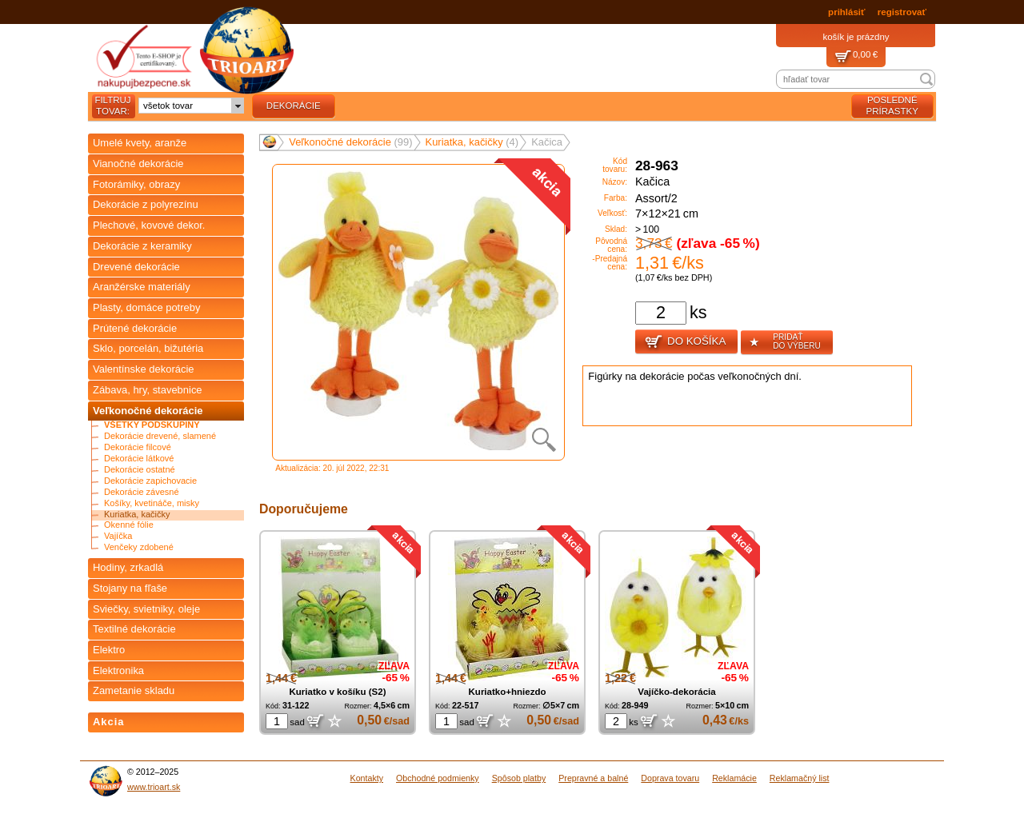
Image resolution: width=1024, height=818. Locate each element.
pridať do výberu (784, 343)
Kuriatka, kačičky (137, 514)
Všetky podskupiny (152, 425)
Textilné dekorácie (134, 629)
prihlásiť (846, 12)
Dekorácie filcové (137, 447)
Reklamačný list (800, 778)
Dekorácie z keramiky (142, 246)
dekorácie (293, 105)
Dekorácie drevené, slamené (160, 436)
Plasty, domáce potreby (146, 307)
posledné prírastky (892, 105)
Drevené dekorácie (136, 267)
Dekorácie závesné (141, 492)
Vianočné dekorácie (138, 164)
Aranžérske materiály (141, 287)
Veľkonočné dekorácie (147, 411)
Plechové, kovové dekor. (149, 225)
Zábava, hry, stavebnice (147, 390)
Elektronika (118, 670)
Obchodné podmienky (437, 778)
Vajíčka (118, 536)
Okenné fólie (129, 525)
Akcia (109, 722)
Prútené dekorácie (135, 328)
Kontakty (366, 778)
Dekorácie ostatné (139, 469)
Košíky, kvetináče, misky (151, 503)
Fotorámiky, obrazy (136, 184)
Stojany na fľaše (130, 588)
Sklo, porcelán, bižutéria (148, 348)
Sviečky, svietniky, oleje (146, 609)
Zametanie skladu (133, 690)
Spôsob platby (519, 778)
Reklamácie (734, 778)
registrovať (902, 12)
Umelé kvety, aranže (139, 143)
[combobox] (191, 106)
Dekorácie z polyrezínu (145, 204)
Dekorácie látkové (139, 458)
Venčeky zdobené (139, 547)
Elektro (109, 650)
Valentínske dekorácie (143, 369)
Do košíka (684, 343)
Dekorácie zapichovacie (150, 481)
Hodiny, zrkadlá (128, 567)
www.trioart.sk (153, 787)
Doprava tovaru (670, 778)
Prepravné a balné (593, 778)
